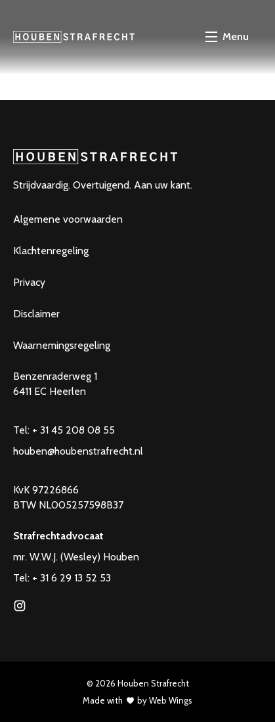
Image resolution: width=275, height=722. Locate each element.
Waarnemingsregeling (61, 345)
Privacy (29, 282)
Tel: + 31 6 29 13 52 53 (62, 578)
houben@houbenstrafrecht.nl (78, 451)
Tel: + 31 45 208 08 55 (64, 430)
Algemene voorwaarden (68, 219)
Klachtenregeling (51, 250)
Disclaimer (36, 313)
